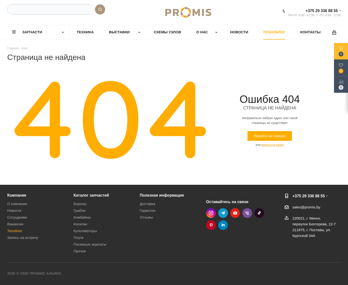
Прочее (79, 251)
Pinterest (211, 225)
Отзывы (146, 217)
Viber (247, 213)
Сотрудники (17, 217)
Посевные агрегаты (89, 244)
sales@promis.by (306, 207)
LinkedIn (223, 225)
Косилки (80, 224)
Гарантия (147, 210)
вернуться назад (272, 145)
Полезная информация (162, 195)
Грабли (79, 210)
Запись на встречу (22, 237)
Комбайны (82, 217)
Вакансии (15, 224)
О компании (17, 204)
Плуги (78, 237)
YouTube (235, 213)
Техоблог (14, 231)
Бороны (80, 204)
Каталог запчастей (91, 195)
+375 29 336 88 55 (321, 11)
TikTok (259, 213)
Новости (14, 210)
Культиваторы (85, 231)
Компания (16, 195)
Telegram (223, 213)
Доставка (147, 204)
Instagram (211, 213)
